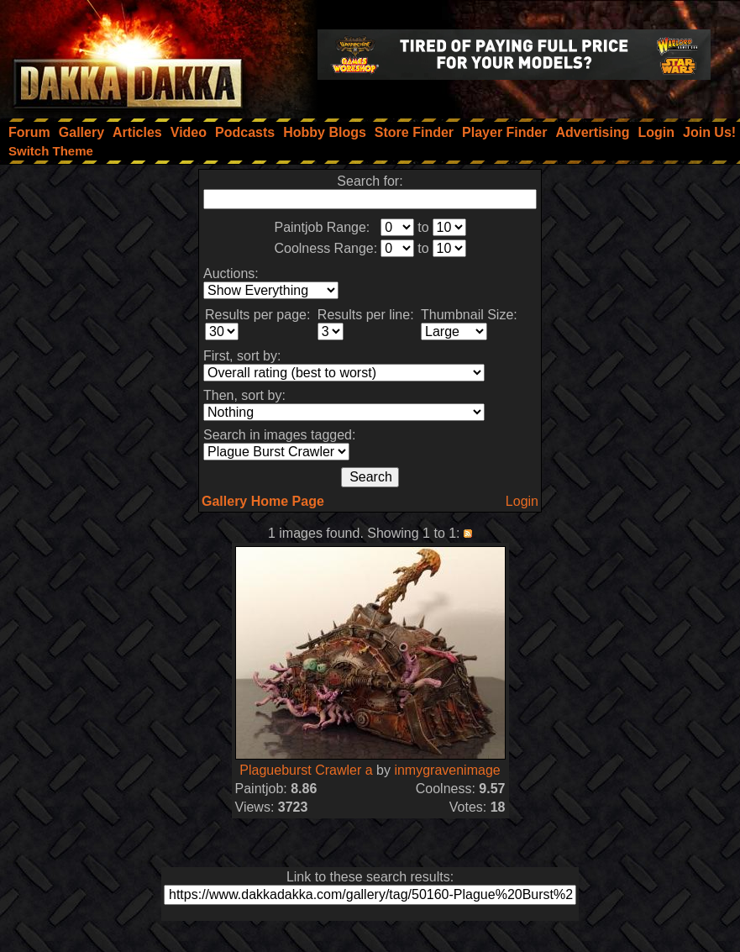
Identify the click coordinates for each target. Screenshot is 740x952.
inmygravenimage (447, 770)
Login (522, 501)
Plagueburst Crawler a (305, 770)
